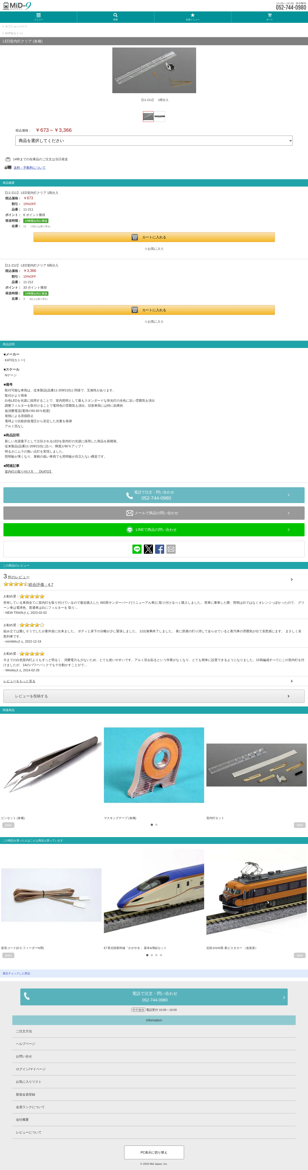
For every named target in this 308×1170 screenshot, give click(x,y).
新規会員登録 (25, 1094)
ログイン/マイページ (31, 1069)
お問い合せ (24, 1056)
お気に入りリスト (29, 1081)
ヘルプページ (25, 1044)
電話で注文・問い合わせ (156, 496)
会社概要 (22, 1119)
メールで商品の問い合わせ (152, 513)
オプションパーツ (16, 26)
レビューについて (29, 1132)
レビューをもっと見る (19, 681)
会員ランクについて (30, 1107)
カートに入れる (154, 237)
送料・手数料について (30, 167)
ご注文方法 (24, 1031)
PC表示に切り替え (154, 1152)
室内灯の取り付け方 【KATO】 (29, 471)
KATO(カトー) (14, 33)
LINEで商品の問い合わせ (151, 529)
